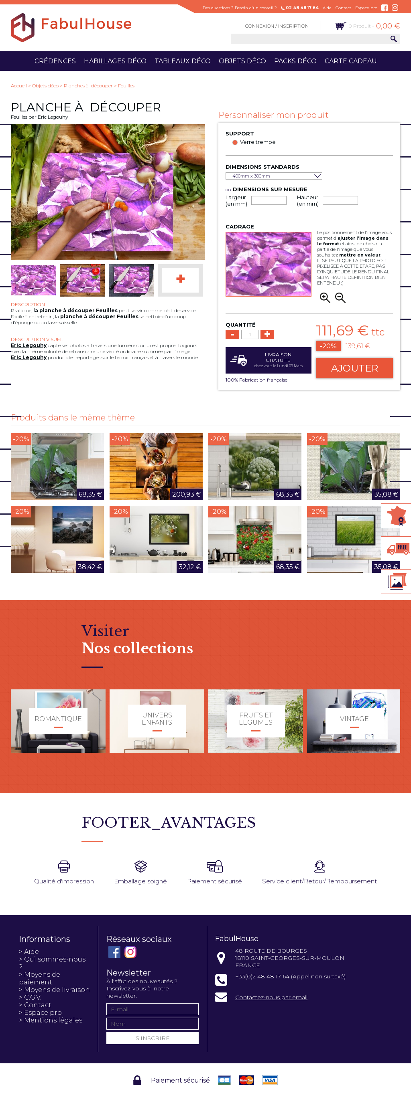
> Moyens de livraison (54, 990)
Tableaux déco (183, 61)
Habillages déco (115, 61)
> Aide (29, 952)
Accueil (19, 86)
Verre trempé (258, 142)
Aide (327, 7)
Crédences (55, 61)
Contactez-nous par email (271, 997)
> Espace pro (40, 1012)
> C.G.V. (30, 997)
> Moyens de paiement (39, 978)
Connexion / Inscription (277, 26)
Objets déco (242, 61)
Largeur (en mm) (236, 200)
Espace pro (366, 7)
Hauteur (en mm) (308, 200)
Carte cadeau (351, 61)
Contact (343, 7)
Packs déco (295, 61)
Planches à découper (88, 86)
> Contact (35, 1005)
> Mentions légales (50, 1020)
